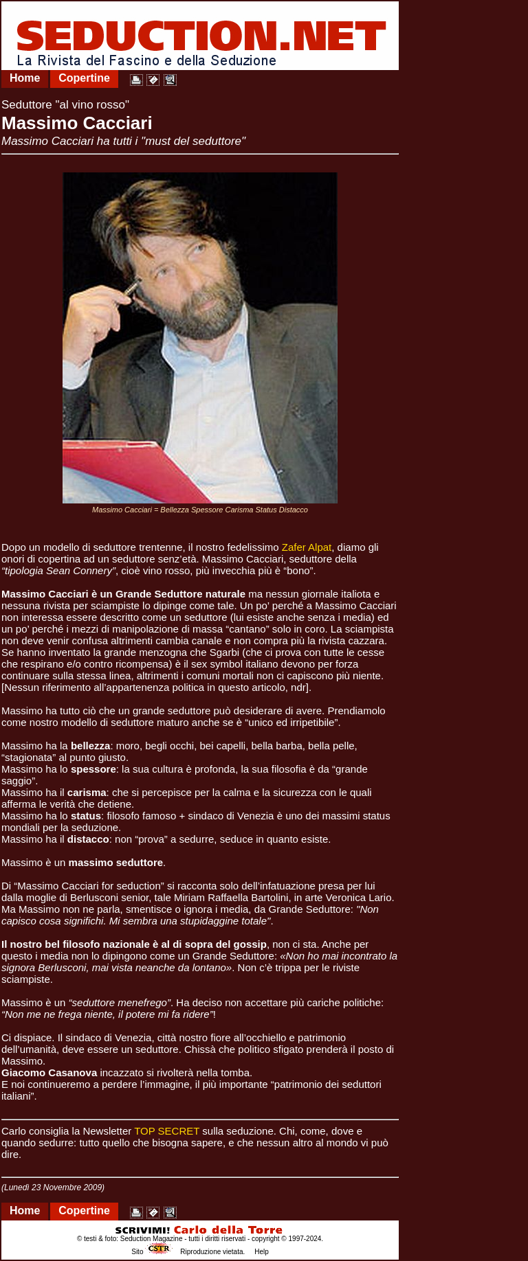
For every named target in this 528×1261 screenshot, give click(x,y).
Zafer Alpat (307, 547)
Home (25, 78)
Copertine (84, 78)
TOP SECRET (166, 1131)
